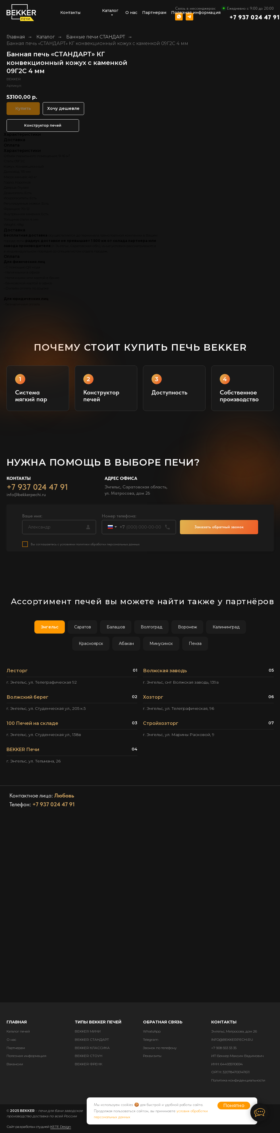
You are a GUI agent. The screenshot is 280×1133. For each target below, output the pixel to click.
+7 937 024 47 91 (254, 17)
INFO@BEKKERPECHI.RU (232, 1039)
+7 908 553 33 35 (224, 1048)
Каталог (45, 37)
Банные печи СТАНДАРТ (95, 37)
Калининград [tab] (226, 627)
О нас (11, 1039)
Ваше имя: (32, 518)
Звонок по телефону (160, 1048)
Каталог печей (18, 1031)
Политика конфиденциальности (238, 1080)
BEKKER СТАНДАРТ (92, 1039)
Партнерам (16, 1048)
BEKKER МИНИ (88, 1031)
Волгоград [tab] (151, 627)
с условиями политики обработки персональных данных (98, 546)
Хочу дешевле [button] (63, 108)
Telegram (150, 1039)
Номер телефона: (119, 518)
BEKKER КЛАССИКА (92, 1048)
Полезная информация (26, 1056)
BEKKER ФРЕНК (88, 1064)
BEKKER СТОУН (88, 1056)
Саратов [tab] (82, 627)
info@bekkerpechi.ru (26, 496)
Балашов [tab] (116, 627)
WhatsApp (152, 1031)
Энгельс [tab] (50, 627)
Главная (16, 37)
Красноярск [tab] (91, 643)
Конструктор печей (42, 125)
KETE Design (60, 1126)
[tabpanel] (140, 718)
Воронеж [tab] (187, 627)
